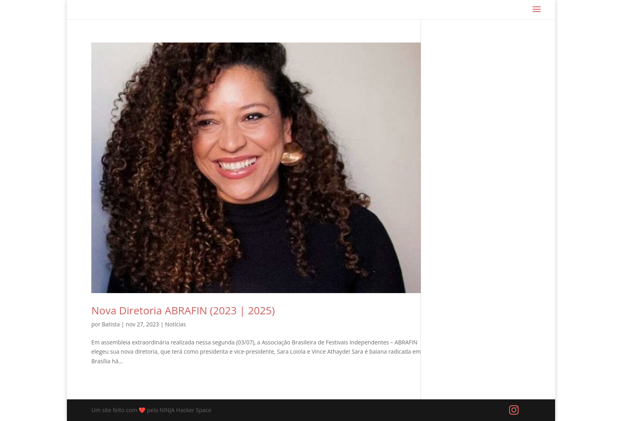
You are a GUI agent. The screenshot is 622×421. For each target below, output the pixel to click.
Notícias (175, 324)
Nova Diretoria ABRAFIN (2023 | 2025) (183, 310)
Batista (111, 324)
